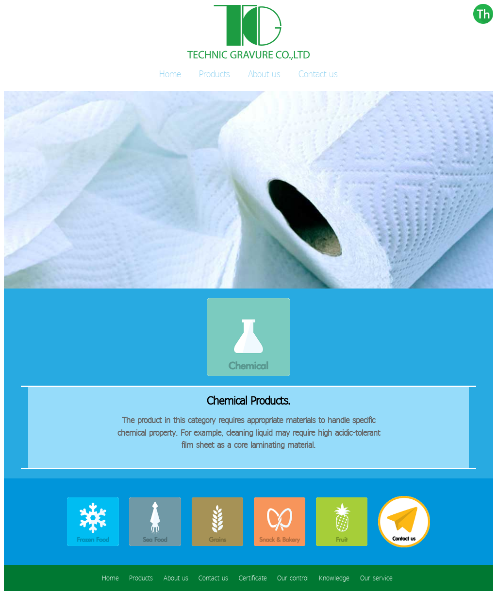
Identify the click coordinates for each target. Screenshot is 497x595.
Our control (293, 578)
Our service (376, 578)
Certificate (253, 578)
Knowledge (334, 578)
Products (214, 74)
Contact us (318, 74)
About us (264, 74)
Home (170, 74)
